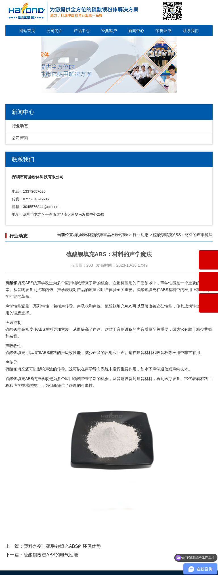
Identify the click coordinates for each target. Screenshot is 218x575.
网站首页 (27, 30)
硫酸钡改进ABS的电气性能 (51, 554)
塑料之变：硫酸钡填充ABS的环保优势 (62, 546)
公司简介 (54, 30)
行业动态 (20, 126)
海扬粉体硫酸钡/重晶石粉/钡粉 (101, 234)
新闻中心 (136, 30)
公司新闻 (20, 138)
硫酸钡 (111, 306)
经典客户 (109, 30)
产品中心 (82, 30)
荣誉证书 (163, 30)
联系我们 (191, 30)
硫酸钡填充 (146, 289)
